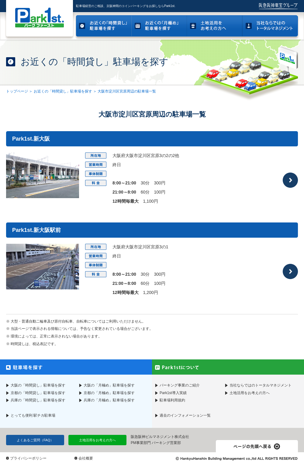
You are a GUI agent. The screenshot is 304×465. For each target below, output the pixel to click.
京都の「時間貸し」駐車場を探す (38, 393)
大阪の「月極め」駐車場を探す (109, 385)
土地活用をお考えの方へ (250, 393)
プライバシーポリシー (28, 458)
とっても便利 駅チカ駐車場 (33, 415)
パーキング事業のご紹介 (180, 385)
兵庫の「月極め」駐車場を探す (109, 400)
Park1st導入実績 (173, 393)
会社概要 (85, 458)
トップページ (17, 91)
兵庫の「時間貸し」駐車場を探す (38, 400)
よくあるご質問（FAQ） (35, 440)
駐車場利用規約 (172, 400)
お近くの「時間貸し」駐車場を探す (63, 91)
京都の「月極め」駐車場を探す (109, 393)
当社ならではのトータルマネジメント (261, 385)
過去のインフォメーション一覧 (185, 415)
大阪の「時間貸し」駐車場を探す (38, 385)
